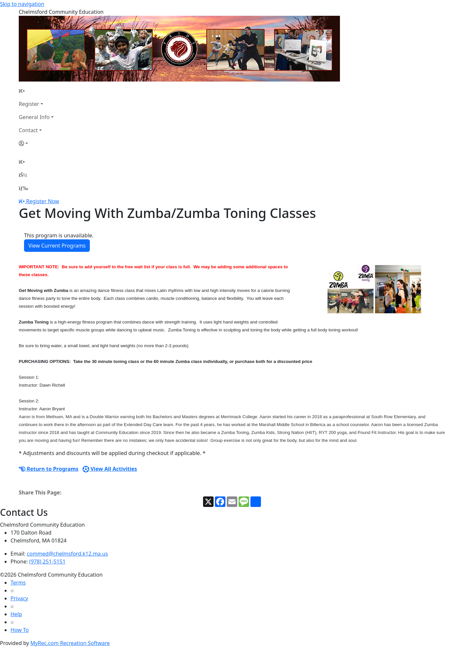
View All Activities (110, 468)
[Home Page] (36, 90)
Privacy (19, 598)
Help (16, 614)
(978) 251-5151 (47, 561)
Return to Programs (48, 468)
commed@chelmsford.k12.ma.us (67, 553)
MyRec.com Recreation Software (70, 643)
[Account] (36, 143)
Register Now (42, 201)
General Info (34, 117)
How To (20, 630)
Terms (18, 582)
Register (29, 104)
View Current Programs (57, 245)
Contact (28, 130)
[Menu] (23, 188)
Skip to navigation (22, 4)
